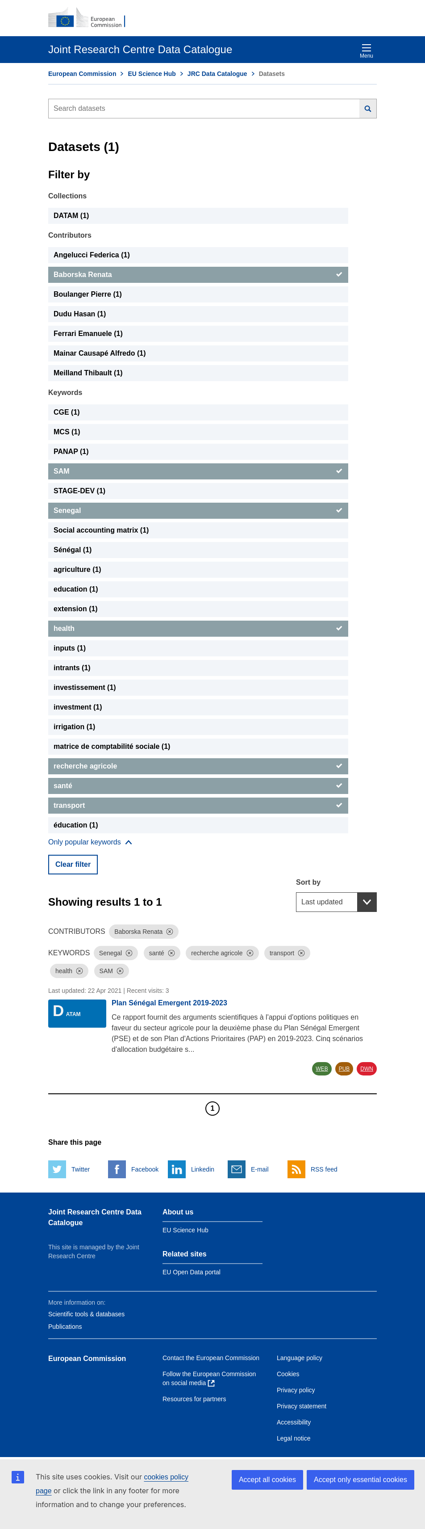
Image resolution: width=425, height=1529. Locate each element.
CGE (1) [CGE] (67, 412)
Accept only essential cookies (360, 1479)
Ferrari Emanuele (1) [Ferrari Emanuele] (88, 333)
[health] (198, 629)
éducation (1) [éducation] (76, 825)
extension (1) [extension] (76, 609)
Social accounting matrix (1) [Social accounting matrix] (101, 530)
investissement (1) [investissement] (85, 687)
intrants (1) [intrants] (72, 668)
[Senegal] (198, 511)
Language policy (299, 1357)
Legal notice (294, 1438)
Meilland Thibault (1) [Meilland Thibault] (88, 373)
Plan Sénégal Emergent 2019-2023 (169, 1003)
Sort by (308, 882)
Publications (65, 1326)
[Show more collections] (90, 842)
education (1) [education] (76, 589)
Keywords (65, 392)
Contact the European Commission (210, 1357)
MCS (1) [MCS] (67, 432)
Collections (67, 196)
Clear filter (73, 864)
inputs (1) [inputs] (70, 648)
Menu (366, 51)
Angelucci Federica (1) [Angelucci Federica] (92, 255)
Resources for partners (194, 1399)
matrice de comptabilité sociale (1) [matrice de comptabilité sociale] (112, 746)
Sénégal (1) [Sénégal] (73, 550)
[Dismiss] (169, 931)
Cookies (288, 1374)
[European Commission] (91, 18)
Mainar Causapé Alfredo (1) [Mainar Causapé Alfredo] (100, 353)
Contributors (70, 235)
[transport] (198, 806)
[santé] (198, 786)
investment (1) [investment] (78, 707)
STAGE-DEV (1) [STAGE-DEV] (79, 491)
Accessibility (294, 1422)
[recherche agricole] (198, 766)
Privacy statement (301, 1406)
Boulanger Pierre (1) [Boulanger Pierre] (88, 294)
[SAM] (198, 471)
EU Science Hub (151, 73)
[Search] (368, 108)
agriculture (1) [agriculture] (77, 569)
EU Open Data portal (191, 1272)
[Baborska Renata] (198, 275)
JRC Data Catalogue (217, 73)
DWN (366, 1069)
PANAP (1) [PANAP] (71, 451)
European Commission (82, 73)
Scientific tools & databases (86, 1314)
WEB (322, 1069)
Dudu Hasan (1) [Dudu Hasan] (80, 314)
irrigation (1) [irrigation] (74, 727)
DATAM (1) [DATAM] (71, 215)
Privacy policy (296, 1390)
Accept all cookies (267, 1479)
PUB (344, 1069)
